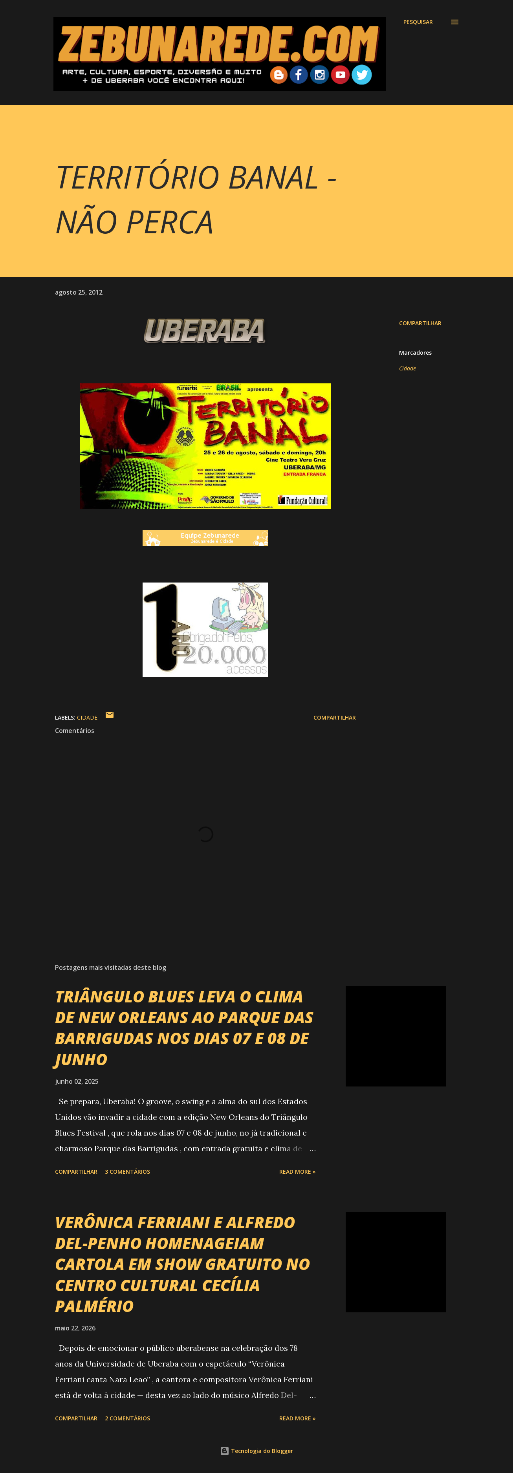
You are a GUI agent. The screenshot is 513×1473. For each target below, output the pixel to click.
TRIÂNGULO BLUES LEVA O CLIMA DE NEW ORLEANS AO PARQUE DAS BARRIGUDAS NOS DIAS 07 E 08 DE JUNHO (184, 1028)
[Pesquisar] (418, 22)
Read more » (297, 1171)
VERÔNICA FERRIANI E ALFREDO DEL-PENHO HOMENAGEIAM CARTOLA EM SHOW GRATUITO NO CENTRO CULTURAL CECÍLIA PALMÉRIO (182, 1264)
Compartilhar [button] (420, 323)
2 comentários (127, 1418)
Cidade (407, 368)
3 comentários (127, 1171)
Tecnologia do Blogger (256, 1451)
